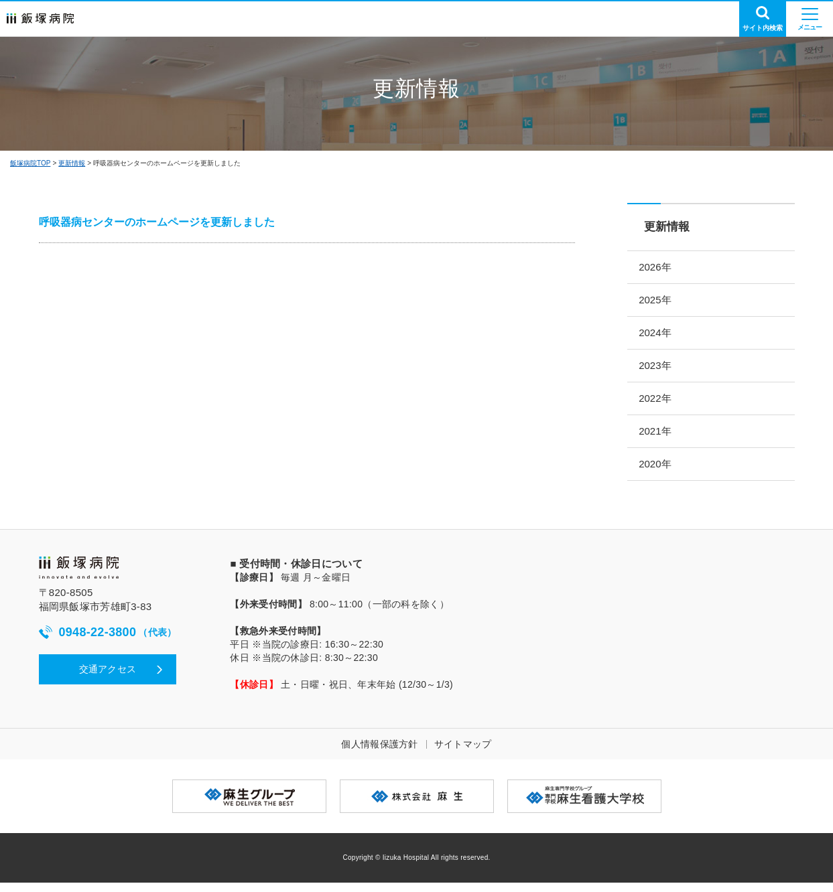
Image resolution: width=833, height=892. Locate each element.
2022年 (660, 404)
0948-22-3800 (108, 642)
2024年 (660, 336)
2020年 (660, 472)
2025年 (660, 301)
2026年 (660, 267)
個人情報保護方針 (379, 753)
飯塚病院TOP (30, 163)
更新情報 (71, 163)
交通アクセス (108, 678)
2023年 (660, 370)
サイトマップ (463, 753)
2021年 (660, 438)
